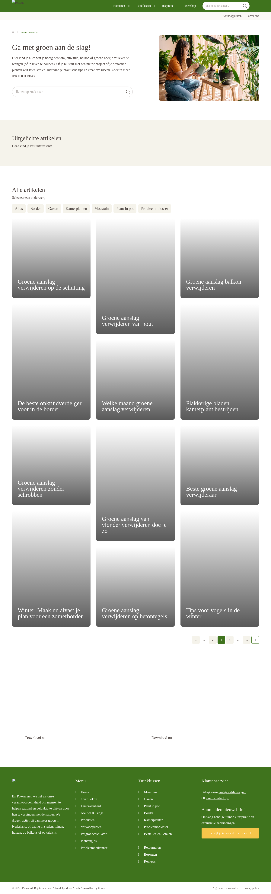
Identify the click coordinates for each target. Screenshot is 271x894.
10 (246, 639)
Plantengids (89, 841)
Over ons (253, 16)
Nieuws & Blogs (92, 813)
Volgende (255, 640)
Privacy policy (251, 888)
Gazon (53, 208)
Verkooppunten (232, 16)
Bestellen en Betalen (158, 834)
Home (85, 792)
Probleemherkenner (94, 848)
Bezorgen (150, 854)
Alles (19, 208)
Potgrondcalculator (94, 834)
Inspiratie (167, 5)
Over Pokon (89, 799)
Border (35, 208)
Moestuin (101, 208)
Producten (119, 5)
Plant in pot (125, 208)
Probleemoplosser (154, 208)
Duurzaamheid (91, 806)
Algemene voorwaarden (225, 888)
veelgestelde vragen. (232, 792)
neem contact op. (217, 798)
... (204, 639)
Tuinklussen (143, 5)
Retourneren (152, 847)
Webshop (190, 5)
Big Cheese (100, 888)
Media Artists (72, 888)
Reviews (150, 861)
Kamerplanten (76, 208)
